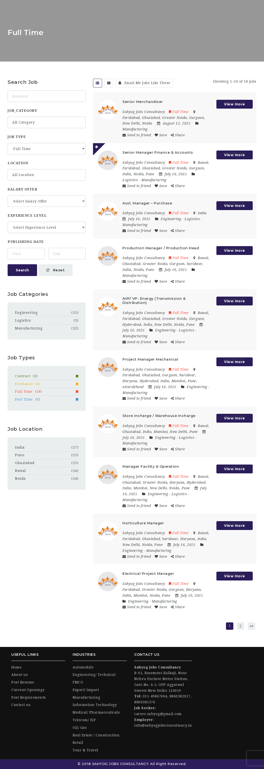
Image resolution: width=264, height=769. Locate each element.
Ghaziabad (25, 463)
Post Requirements (28, 697)
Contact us (20, 705)
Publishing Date (26, 242)
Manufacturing (135, 129)
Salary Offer (22, 189)
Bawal (20, 471)
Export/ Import (86, 690)
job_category (22, 111)
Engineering (171, 219)
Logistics (130, 180)
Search (22, 270)
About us (19, 675)
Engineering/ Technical (94, 675)
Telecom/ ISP (84, 720)
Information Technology (95, 705)
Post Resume (22, 682)
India (20, 447)
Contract (46, 376)
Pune (20, 455)
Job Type (17, 137)
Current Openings (27, 690)
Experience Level (27, 215)
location (18, 163)
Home (16, 667)
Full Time (179, 112)
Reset (55, 270)
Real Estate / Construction (96, 735)
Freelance (46, 384)
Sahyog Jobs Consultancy (143, 112)
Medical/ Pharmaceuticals (96, 712)
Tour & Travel (85, 750)
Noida (20, 478)
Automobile (83, 667)
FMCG (78, 682)
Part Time (46, 399)
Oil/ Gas (80, 728)
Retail (78, 742)
